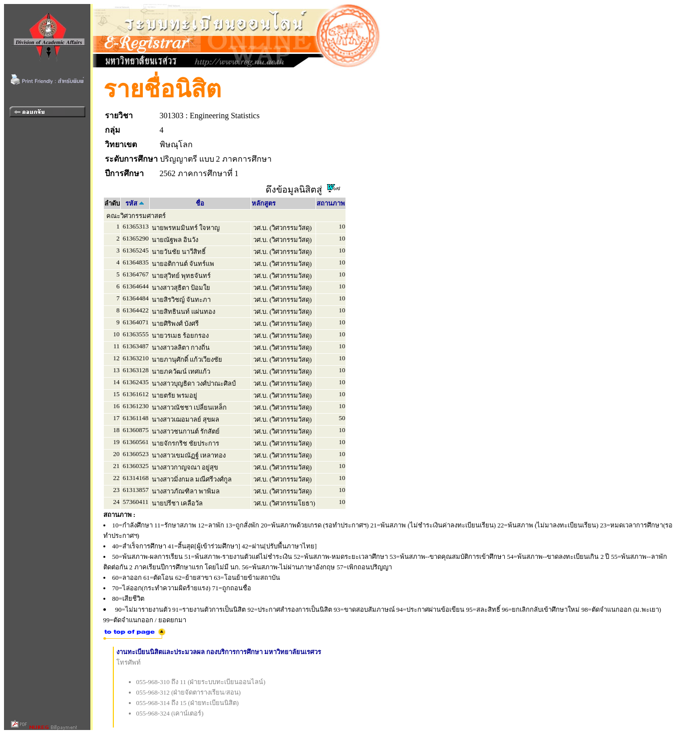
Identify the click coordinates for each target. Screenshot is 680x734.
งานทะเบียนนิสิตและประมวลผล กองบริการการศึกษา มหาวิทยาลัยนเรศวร (219, 652)
